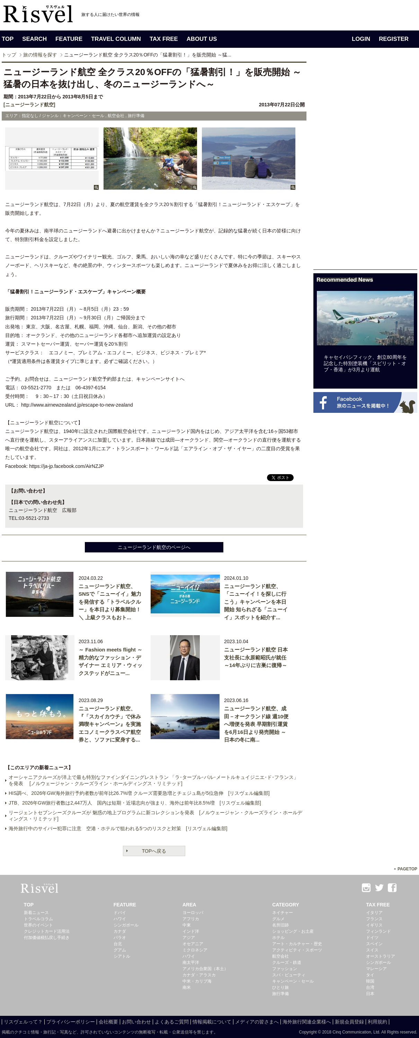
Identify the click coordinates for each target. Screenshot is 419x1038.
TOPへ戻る (154, 851)
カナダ (120, 931)
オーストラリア (380, 956)
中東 (186, 925)
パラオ (120, 937)
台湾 (370, 987)
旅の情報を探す (40, 54)
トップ (9, 54)
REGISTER (394, 39)
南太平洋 (190, 962)
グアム (120, 950)
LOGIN (361, 39)
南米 (186, 987)
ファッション (284, 968)
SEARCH (34, 39)
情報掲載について (212, 1021)
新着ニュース (36, 912)
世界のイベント (38, 925)
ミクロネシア (194, 950)
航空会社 (280, 956)
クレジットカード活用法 (47, 931)
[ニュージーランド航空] (29, 104)
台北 (118, 943)
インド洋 (190, 931)
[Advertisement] (365, 165)
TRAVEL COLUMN (116, 39)
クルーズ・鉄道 (286, 962)
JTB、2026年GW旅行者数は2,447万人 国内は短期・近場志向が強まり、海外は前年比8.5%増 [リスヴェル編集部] (135, 803)
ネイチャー (282, 912)
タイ (370, 975)
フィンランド (378, 931)
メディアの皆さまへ (257, 1021)
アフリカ (190, 918)
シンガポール (126, 925)
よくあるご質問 (172, 1021)
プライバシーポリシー (70, 1021)
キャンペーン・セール (293, 981)
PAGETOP (407, 869)
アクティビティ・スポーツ (297, 950)
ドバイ (120, 912)
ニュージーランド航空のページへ (154, 547)
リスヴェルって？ (23, 1021)
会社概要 (108, 1021)
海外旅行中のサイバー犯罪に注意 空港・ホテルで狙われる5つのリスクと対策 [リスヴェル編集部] (118, 828)
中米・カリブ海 (197, 981)
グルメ (278, 918)
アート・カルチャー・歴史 (297, 943)
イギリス (374, 925)
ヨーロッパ (192, 912)
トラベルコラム (38, 918)
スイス (372, 950)
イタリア (374, 912)
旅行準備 (280, 993)
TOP (8, 39)
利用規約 (377, 1021)
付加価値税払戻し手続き (47, 937)
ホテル (278, 937)
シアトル (122, 956)
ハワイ (120, 918)
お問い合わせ (136, 1021)
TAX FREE (164, 39)
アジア (188, 937)
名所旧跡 (280, 925)
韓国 (370, 981)
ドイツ (372, 937)
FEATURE (68, 39)
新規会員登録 (349, 1021)
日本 (370, 993)
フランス (374, 918)
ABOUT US (202, 39)
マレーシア (376, 968)
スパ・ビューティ (288, 975)
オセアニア (192, 943)
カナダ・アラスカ (199, 975)
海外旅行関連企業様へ (307, 1021)
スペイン (374, 943)
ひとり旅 (280, 987)
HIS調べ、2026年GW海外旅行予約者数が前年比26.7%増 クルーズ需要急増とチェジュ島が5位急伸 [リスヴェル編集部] (139, 793)
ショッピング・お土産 (293, 931)
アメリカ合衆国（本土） (205, 968)
